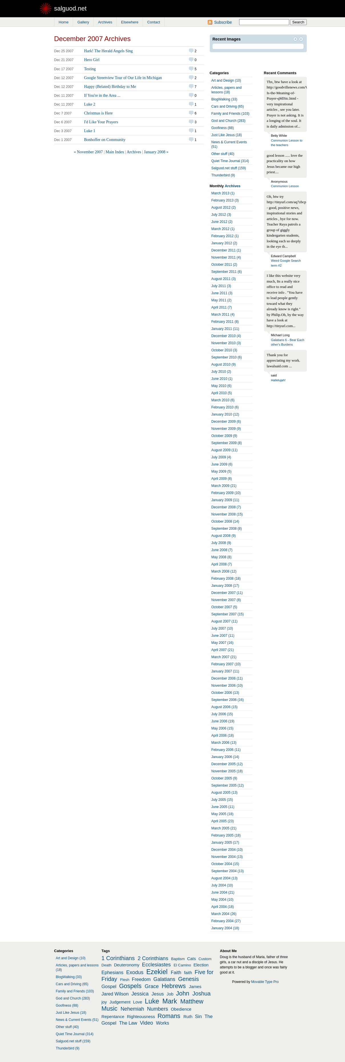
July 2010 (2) (221, 372)
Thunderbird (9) (223, 175)
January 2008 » (156, 152)
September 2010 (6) (226, 357)
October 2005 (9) (224, 778)
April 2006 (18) (222, 735)
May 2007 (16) (222, 643)
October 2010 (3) (224, 350)
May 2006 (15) (222, 728)
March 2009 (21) (224, 486)
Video (146, 1023)
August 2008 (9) (223, 536)
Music (110, 1008)
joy (104, 1002)
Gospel (109, 986)
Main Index (115, 152)
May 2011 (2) (221, 300)
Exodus (135, 972)
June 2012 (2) (222, 222)
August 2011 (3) (223, 279)
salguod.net (70, 8)
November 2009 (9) (226, 429)
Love (137, 1002)
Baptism (178, 959)
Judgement (120, 1002)
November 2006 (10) (227, 686)
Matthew (191, 1001)
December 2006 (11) (227, 678)
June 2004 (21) (223, 892)
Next (301, 40)
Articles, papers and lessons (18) (226, 90)
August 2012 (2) (223, 207)
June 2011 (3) (222, 293)
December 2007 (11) (227, 593)
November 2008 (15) (227, 514)
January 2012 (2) (224, 243)
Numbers (157, 1009)
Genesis (188, 979)
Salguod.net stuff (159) (228, 168)
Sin (198, 1016)
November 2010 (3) (226, 343)
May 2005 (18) (222, 814)
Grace (152, 986)
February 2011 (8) (225, 322)
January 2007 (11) (225, 671)
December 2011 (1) (226, 250)
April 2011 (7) (221, 307)
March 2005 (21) (224, 828)
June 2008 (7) (222, 550)
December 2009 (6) (226, 422)
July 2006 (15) (222, 714)
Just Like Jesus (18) (226, 135)
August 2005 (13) (224, 793)
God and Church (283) (228, 121)
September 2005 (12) (227, 785)
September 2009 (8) (226, 443)
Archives (105, 22)
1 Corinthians (118, 958)
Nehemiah (132, 1009)
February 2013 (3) (225, 200)
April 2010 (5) (221, 393)
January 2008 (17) (225, 586)
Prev (295, 40)
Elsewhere (129, 22)
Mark (169, 1001)
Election (201, 965)
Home (64, 22)
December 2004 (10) (227, 850)
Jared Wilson (115, 993)
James (195, 986)
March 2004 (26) (224, 914)
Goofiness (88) (222, 128)
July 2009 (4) (221, 457)
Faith (176, 972)
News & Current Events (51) (229, 144)
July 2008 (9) (221, 543)
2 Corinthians (153, 958)
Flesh (124, 980)
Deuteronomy (126, 965)
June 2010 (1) (222, 379)
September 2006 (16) (227, 700)
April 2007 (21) (222, 650)
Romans (169, 1016)
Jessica (140, 994)
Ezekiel (157, 972)
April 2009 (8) (221, 479)
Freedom (141, 979)
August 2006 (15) (224, 707)
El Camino (182, 965)
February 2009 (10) (226, 493)
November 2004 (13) (227, 857)
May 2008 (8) (221, 557)
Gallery (83, 22)
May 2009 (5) (221, 471)
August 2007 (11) (224, 621)
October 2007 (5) (224, 607)
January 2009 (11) (225, 500)
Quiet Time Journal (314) (230, 161)
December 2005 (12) (227, 764)
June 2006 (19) (223, 721)
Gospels (130, 986)
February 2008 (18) (226, 579)
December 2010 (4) (226, 336)
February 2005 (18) (226, 835)
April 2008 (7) (221, 564)
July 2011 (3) (221, 286)
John (182, 993)
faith (188, 972)
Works (162, 1022)
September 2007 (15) (227, 614)
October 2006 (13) (225, 693)
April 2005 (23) (222, 821)
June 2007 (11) (223, 636)
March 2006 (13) (224, 743)
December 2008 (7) (226, 507)
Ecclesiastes (156, 965)
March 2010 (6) (223, 400)
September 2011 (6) (226, 272)
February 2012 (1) (225, 236)
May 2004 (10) (222, 900)
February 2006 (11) (226, 750)
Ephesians (113, 972)
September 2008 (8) (226, 529)
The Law (128, 1022)
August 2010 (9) (223, 364)
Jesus (158, 993)
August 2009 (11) (224, 450)
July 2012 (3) (221, 215)
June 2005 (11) (223, 807)
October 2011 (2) (224, 265)
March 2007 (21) (224, 657)
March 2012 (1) (223, 229)
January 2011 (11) (225, 329)
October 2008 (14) (225, 521)
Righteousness (141, 1016)
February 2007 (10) (226, 664)
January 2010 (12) (225, 414)
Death (107, 965)
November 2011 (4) (226, 257)
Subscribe (223, 22)
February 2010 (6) (225, 407)
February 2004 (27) (226, 921)
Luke (152, 1001)
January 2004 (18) (225, 928)
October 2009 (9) (224, 436)
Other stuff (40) (222, 154)
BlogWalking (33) (224, 99)
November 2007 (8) (226, 600)
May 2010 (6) (221, 386)
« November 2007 (88, 152)
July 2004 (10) (222, 885)
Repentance (113, 1016)
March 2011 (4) (223, 315)
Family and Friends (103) (230, 114)
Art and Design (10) (226, 80)
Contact (153, 22)
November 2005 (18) (227, 771)
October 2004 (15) (225, 864)
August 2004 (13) (224, 878)
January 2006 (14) (225, 757)
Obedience (181, 1009)
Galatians (164, 979)
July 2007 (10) (222, 628)
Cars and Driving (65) (227, 106)
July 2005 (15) (222, 800)
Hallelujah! (278, 380)
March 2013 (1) (223, 193)
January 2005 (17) (225, 843)
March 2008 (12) (224, 571)
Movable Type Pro (265, 982)
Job (170, 994)
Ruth (187, 1016)
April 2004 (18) (222, 907)
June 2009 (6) (222, 464)
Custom (204, 959)
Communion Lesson (285, 186)
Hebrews (174, 986)
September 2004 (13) (227, 871)
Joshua (201, 993)
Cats (191, 958)
